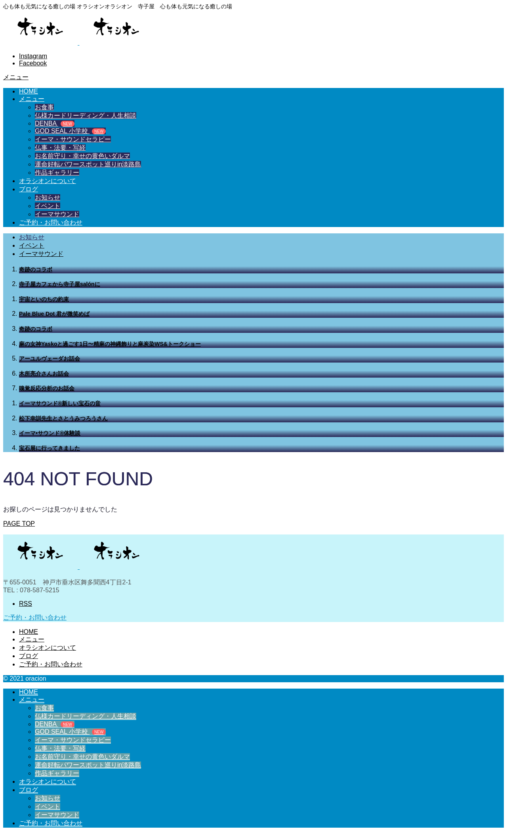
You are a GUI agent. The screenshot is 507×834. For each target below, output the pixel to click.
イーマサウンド (57, 214)
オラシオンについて (47, 180)
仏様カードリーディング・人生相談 (85, 115)
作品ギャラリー (57, 172)
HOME (28, 91)
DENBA (54, 123)
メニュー (31, 98)
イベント (47, 205)
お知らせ (47, 197)
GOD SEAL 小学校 (70, 131)
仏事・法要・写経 (60, 147)
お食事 (44, 107)
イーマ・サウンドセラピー (73, 139)
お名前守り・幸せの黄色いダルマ (82, 156)
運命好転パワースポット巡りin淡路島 (88, 164)
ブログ (28, 189)
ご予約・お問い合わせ (50, 222)
